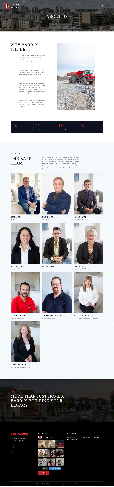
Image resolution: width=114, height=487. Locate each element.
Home (54, 20)
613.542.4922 (96, 438)
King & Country (75, 484)
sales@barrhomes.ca (72, 440)
